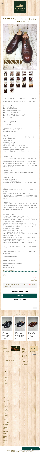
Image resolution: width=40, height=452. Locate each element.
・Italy (5, 368)
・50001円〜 (5, 413)
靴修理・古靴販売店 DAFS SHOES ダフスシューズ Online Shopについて (25, 346)
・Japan (6, 384)
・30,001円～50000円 (6, 408)
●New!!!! (5, 342)
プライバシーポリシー (14, 445)
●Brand (5, 362)
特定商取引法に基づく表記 (25, 354)
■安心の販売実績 (5, 422)
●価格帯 (4, 391)
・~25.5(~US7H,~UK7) (7, 349)
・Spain (5, 374)
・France (6, 371)
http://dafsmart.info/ (7, 269)
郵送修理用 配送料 (5, 426)
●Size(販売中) (6, 345)
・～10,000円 (6, 395)
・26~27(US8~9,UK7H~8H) (7, 354)
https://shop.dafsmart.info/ (9, 264)
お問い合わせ (25, 358)
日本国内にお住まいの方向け (20, 293)
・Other (6, 388)
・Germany (6, 381)
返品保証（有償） (5, 435)
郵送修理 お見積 (5, 431)
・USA (5, 377)
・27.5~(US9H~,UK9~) (7, 358)
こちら (29, 278)
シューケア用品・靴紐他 (5, 417)
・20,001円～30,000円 (6, 404)
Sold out (20, 289)
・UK (5, 365)
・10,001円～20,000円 (6, 399)
